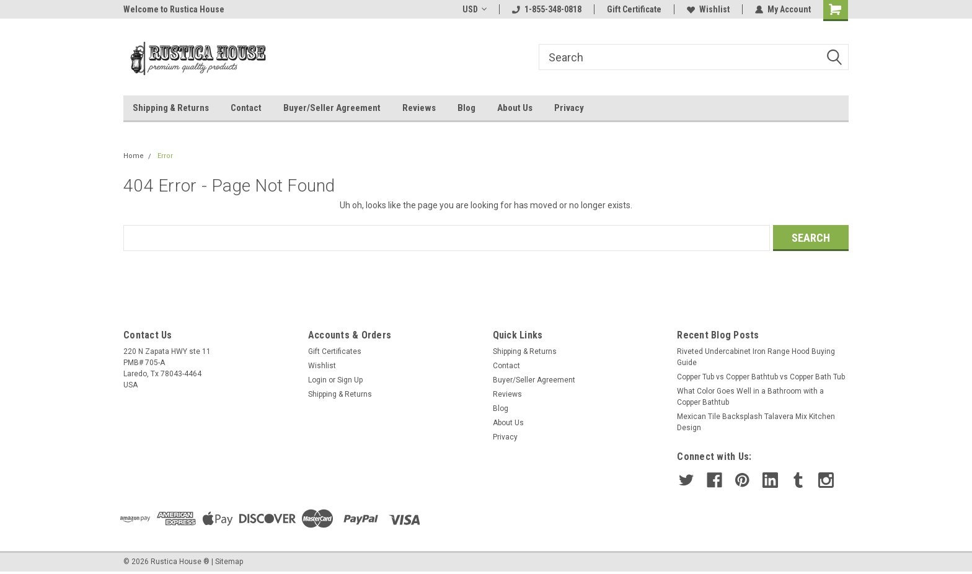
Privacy (569, 107)
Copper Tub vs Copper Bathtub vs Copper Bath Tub (761, 377)
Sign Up (350, 380)
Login (317, 380)
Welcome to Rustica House (173, 9)
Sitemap (229, 561)
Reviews (419, 107)
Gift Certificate (634, 9)
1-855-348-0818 (546, 9)
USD (474, 9)
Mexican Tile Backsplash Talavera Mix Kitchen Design (756, 422)
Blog (466, 107)
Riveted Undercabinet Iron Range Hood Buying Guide (756, 357)
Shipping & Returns (171, 107)
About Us (514, 107)
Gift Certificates (334, 351)
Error (165, 156)
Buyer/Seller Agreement (332, 107)
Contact (246, 107)
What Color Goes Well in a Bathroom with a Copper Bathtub (750, 397)
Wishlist (708, 9)
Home (133, 156)
